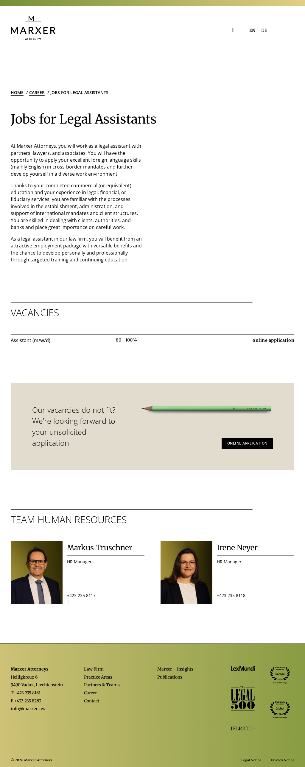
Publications (169, 677)
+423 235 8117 (81, 595)
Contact (91, 701)
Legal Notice (251, 760)
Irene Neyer (237, 547)
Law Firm (94, 669)
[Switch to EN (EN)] (252, 30)
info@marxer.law (28, 708)
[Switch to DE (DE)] (264, 30)
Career (90, 693)
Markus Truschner (99, 547)
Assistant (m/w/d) (30, 340)
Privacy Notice (282, 760)
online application (273, 340)
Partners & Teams (102, 685)
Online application (247, 443)
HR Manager (79, 562)
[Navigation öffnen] (288, 30)
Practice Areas (98, 677)
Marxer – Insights (175, 669)
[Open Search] (233, 30)
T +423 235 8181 (26, 693)
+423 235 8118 (231, 595)
